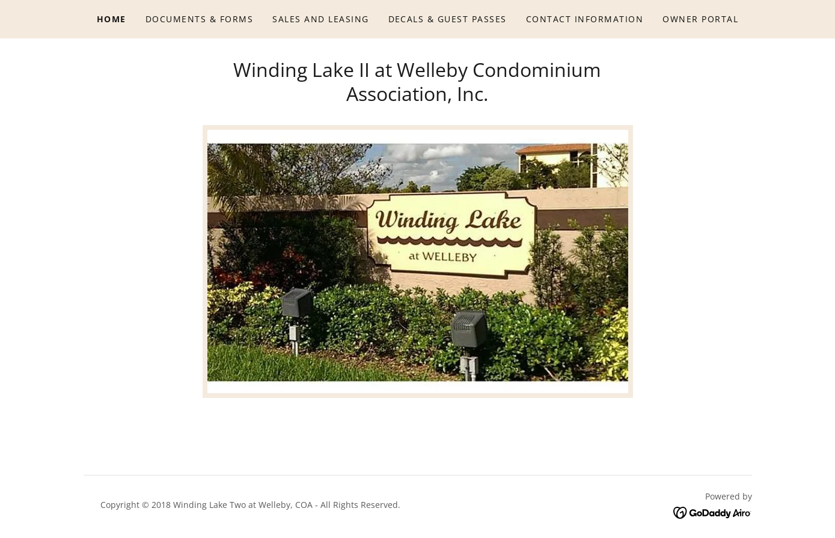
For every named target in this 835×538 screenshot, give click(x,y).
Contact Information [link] (584, 19)
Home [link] (111, 19)
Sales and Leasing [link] (320, 19)
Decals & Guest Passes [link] (447, 19)
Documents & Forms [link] (199, 19)
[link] (712, 512)
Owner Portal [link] (700, 19)
